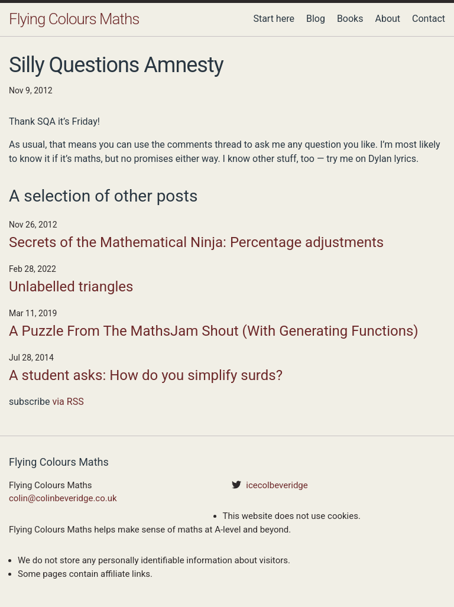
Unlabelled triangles (71, 286)
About (387, 18)
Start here (273, 18)
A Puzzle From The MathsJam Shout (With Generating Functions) (214, 331)
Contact (428, 18)
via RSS (67, 401)
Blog (315, 18)
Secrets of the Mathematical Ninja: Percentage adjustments (196, 242)
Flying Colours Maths (74, 19)
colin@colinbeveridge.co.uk (63, 498)
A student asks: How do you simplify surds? (146, 375)
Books (350, 18)
